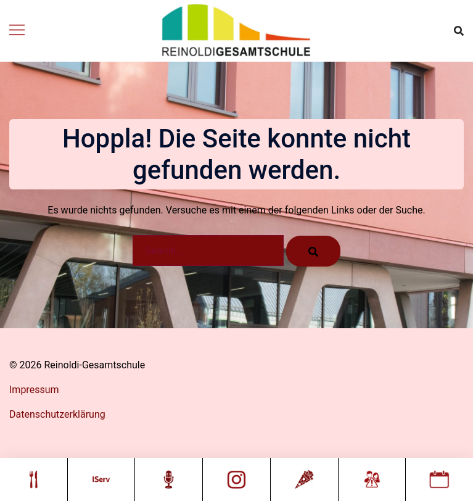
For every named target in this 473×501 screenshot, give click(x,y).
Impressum (34, 389)
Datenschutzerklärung (57, 414)
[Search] (313, 251)
